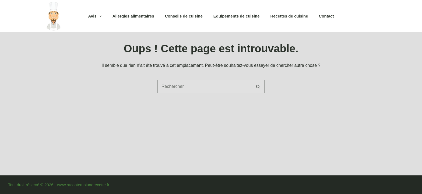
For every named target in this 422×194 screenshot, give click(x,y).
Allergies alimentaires (133, 16)
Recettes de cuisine (289, 16)
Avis (96, 16)
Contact (326, 16)
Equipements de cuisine (236, 16)
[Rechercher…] (204, 86)
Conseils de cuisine (184, 16)
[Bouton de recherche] (258, 86)
